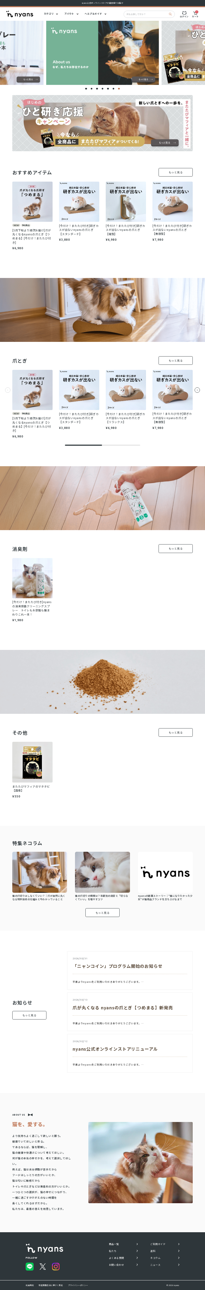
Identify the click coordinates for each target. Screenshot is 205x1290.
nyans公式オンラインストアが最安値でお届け (102, 3)
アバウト (69, 14)
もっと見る (176, 172)
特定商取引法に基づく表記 (51, 1285)
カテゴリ (49, 14)
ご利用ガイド (157, 1244)
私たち (113, 1251)
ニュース (155, 1265)
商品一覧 (114, 1244)
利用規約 (30, 1285)
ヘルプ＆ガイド (93, 14)
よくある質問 (116, 1258)
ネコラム (155, 1258)
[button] (86, 88)
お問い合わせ (116, 1265)
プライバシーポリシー (78, 1285)
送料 (152, 1251)
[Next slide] (197, 391)
